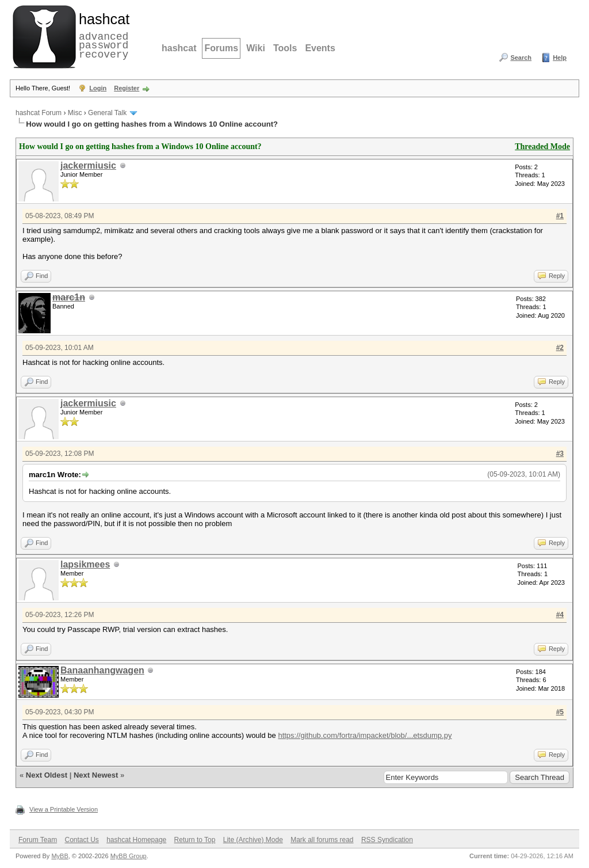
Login (97, 88)
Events (320, 48)
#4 (560, 615)
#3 (560, 454)
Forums (221, 48)
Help (560, 57)
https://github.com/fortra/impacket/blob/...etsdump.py (365, 735)
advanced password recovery (102, 35)
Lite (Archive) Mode (253, 840)
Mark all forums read (321, 840)
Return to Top (195, 840)
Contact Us (81, 840)
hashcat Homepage (136, 840)
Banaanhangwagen (102, 670)
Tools (285, 48)
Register (126, 88)
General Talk (107, 113)
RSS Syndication (387, 840)
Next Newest (96, 775)
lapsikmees (85, 564)
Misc (75, 113)
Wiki (255, 48)
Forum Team (37, 840)
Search (520, 57)
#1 (560, 216)
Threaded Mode (542, 146)
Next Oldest (46, 775)
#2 (560, 348)
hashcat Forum (39, 113)
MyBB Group (128, 855)
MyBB (59, 855)
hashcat (179, 48)
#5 (560, 712)
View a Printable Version (63, 809)
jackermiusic (88, 165)
